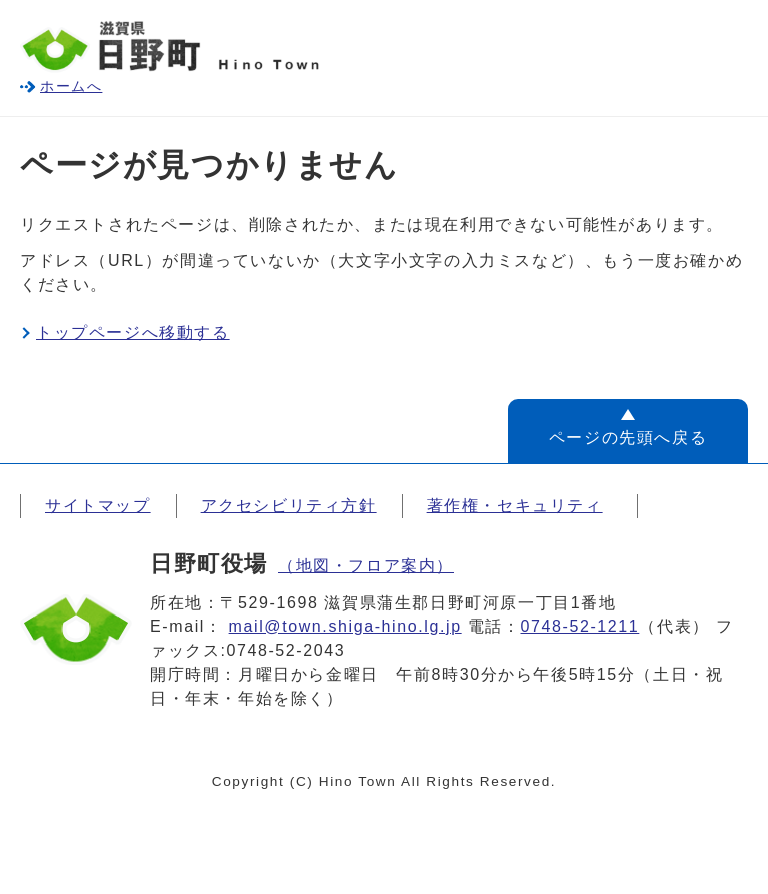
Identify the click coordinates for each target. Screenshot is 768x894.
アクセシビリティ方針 (289, 505)
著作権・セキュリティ (515, 505)
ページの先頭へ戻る (628, 437)
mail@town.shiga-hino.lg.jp (345, 626)
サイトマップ (98, 505)
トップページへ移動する (133, 332)
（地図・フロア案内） (366, 565)
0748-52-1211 (580, 626)
